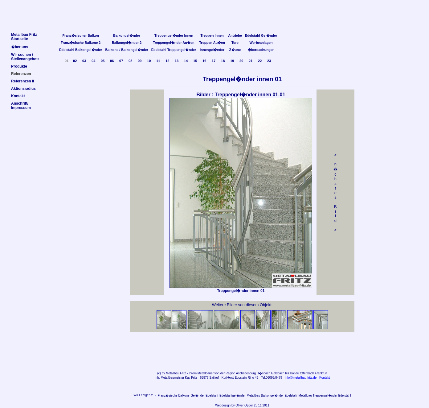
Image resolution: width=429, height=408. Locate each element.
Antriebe (235, 35)
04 (93, 61)
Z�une (235, 50)
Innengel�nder (212, 50)
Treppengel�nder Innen (173, 35)
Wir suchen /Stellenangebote (25, 56)
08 (130, 61)
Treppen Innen (212, 35)
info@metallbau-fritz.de (301, 377)
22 (260, 61)
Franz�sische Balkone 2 (81, 42)
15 (195, 61)
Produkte (19, 66)
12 (167, 61)
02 (75, 61)
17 (213, 61)
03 (84, 61)
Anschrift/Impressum (21, 105)
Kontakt (324, 377)
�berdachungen (261, 50)
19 (232, 61)
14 (186, 61)
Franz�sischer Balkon (80, 35)
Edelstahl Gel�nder (261, 35)
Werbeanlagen (261, 42)
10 (149, 61)
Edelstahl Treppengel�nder (173, 50)
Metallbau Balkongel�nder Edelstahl (272, 395)
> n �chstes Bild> (335, 192)
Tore (235, 42)
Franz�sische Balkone (174, 395)
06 (112, 61)
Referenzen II (22, 81)
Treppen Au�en (212, 42)
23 (269, 61)
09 (139, 61)
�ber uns (19, 47)
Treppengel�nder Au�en (173, 42)
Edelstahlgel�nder (232, 395)
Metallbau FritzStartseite (24, 36)
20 (241, 61)
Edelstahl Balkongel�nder (80, 50)
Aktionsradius (23, 88)
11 (158, 61)
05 (102, 61)
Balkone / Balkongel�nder (126, 50)
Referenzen (21, 74)
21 (250, 61)
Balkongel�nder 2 (127, 42)
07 (121, 61)
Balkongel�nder (126, 35)
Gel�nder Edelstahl (205, 395)
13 (176, 61)
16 (204, 61)
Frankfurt (321, 373)
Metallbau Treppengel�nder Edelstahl (325, 395)
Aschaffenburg (246, 373)
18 (223, 61)
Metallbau (172, 373)
